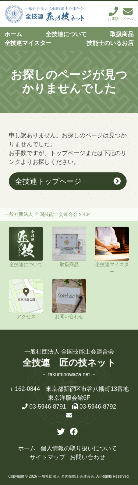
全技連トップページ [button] (48, 181)
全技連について (66, 34)
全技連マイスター (28, 43)
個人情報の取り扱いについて (78, 448)
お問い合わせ (87, 457)
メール (128, 14)
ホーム (13, 34)
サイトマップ (47, 457)
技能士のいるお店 (110, 43)
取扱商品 (122, 34)
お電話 (113, 14)
